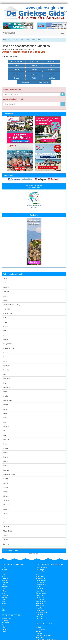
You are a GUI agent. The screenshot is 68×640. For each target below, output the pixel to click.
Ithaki (5, 361)
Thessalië (5, 629)
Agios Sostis (51, 61)
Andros (5, 296)
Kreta (5, 392)
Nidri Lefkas (39, 604)
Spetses (6, 513)
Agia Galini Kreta (41, 567)
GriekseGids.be (9, 33)
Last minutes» (34, 554)
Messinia (6, 431)
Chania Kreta (7, 313)
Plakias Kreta (40, 610)
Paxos (5, 461)
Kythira (5, 396)
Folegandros (7, 344)
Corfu (5, 322)
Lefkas (5, 405)
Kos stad (38, 587)
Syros (5, 522)
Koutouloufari (40, 589)
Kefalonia (6, 378)
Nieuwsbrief (39, 638)
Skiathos (6, 500)
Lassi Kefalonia (41, 591)
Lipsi (5, 422)
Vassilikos (51, 78)
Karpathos (6, 370)
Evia (4, 335)
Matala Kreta (40, 597)
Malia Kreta (39, 595)
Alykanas (34, 65)
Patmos (5, 457)
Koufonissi (6, 387)
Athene (38, 574)
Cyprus (5, 326)
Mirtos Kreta (40, 599)
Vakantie (16, 40)
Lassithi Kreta (7, 400)
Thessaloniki (7, 531)
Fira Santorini (40, 582)
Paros (5, 452)
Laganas (34, 74)
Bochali (16, 70)
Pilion (3, 627)
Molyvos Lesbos (41, 601)
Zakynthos (6, 544)
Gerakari (34, 70)
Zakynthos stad (43, 82)
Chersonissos (40, 578)
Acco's (22, 40)
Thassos (6, 526)
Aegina (5, 278)
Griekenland (7, 40)
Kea (4, 374)
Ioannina (6, 357)
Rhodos (6, 479)
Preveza (6, 470)
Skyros (5, 509)
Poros (5, 466)
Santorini (6, 487)
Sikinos (5, 496)
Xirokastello (25, 82)
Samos (5, 483)
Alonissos (6, 287)
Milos (5, 435)
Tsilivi (34, 78)
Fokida (5, 339)
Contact (38, 627)
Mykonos (6, 439)
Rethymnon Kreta (9, 474)
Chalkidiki (6, 309)
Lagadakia (16, 74)
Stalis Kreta (39, 616)
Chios (5, 318)
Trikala (5, 540)
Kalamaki (51, 70)
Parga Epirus (40, 608)
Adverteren (39, 633)
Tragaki (16, 78)
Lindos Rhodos (41, 593)
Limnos (5, 418)
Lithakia (51, 74)
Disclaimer (39, 631)
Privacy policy (40, 629)
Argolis (5, 300)
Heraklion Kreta (8, 348)
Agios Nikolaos (41, 572)
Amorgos (6, 291)
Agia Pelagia (40, 570)
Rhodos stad (40, 614)
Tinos (5, 535)
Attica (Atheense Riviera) (11, 305)
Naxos (5, 444)
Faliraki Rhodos (41, 580)
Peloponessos (6, 618)
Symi (5, 518)
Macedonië (5, 623)
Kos (4, 383)
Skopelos (6, 505)
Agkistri (5, 283)
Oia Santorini (40, 606)
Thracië (4, 631)
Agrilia (16, 65)
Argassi (51, 65)
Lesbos (5, 413)
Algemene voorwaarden (43, 635)
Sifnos (5, 492)
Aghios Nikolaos (16, 61)
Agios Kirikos (34, 61)
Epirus (4, 625)
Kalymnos (6, 365)
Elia (4, 331)
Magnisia (6, 426)
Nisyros (5, 448)
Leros (5, 409)
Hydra (5, 352)
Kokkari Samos (41, 584)
